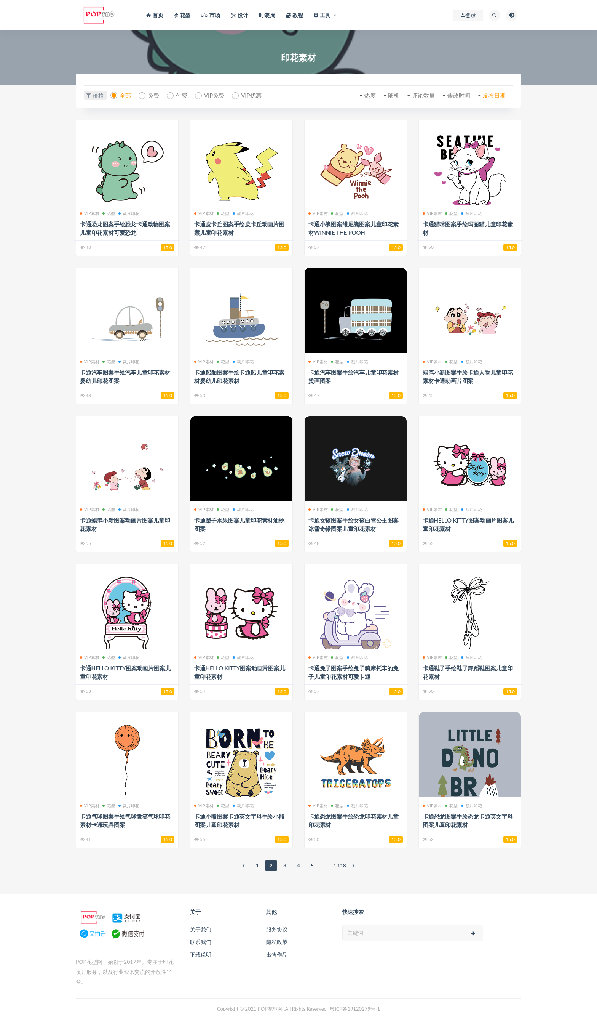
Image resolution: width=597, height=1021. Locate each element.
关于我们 (200, 929)
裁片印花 (129, 213)
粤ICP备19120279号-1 (355, 1009)
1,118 (339, 865)
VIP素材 (89, 213)
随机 (393, 95)
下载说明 (200, 954)
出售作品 (276, 954)
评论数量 (423, 95)
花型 (108, 213)
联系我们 (200, 942)
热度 (370, 95)
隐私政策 (276, 942)
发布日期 (494, 95)
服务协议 (276, 929)
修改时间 (458, 95)
